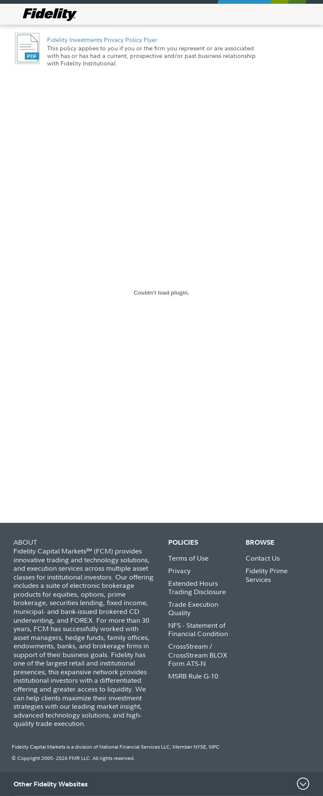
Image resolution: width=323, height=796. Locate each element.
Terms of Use (188, 558)
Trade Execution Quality (193, 609)
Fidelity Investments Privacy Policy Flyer (102, 40)
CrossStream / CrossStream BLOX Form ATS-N (197, 655)
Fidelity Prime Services (267, 575)
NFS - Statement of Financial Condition (198, 630)
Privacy (179, 570)
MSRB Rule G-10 (193, 676)
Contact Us (263, 558)
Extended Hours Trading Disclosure (197, 588)
